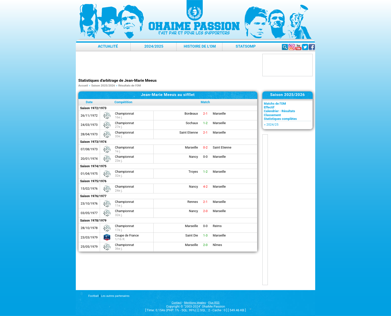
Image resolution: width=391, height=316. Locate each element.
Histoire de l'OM (200, 46)
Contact (177, 302)
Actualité (108, 46)
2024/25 (272, 124)
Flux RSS (213, 302)
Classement (272, 115)
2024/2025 (153, 46)
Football (93, 296)
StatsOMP (246, 46)
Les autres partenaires (115, 296)
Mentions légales (195, 302)
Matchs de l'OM (275, 103)
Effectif (269, 107)
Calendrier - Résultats (279, 111)
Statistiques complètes (280, 119)
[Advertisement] (169, 65)
